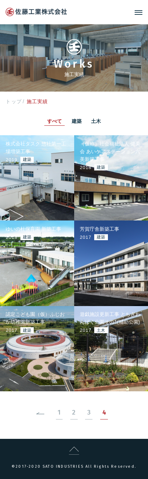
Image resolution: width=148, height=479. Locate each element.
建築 (77, 121)
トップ (13, 101)
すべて (54, 121)
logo (36, 12)
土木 (96, 121)
